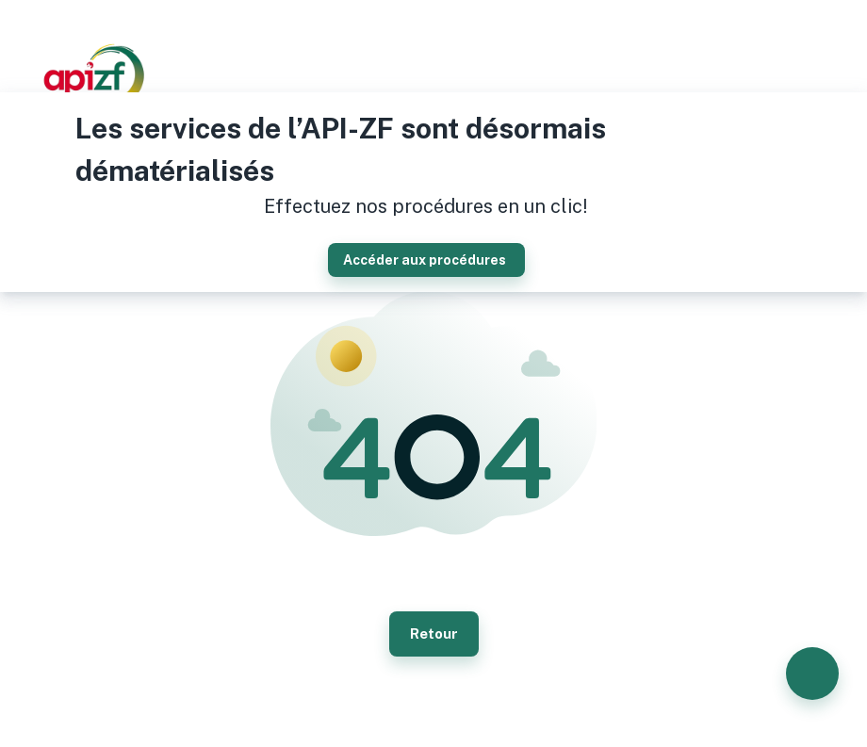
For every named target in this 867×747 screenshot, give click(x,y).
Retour (434, 634)
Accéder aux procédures (426, 260)
